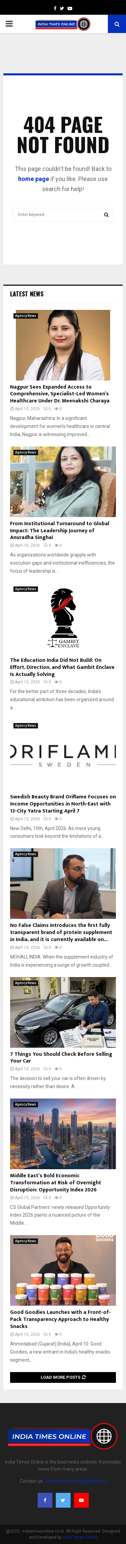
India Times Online (79, 1537)
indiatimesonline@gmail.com (75, 1481)
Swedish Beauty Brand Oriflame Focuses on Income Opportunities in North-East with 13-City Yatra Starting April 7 (63, 804)
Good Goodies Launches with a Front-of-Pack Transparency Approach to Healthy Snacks (60, 1319)
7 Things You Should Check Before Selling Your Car (61, 1058)
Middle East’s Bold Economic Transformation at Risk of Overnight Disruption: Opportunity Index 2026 (55, 1182)
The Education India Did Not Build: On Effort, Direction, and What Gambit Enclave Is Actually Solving (62, 667)
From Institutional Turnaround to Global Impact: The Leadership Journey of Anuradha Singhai (59, 530)
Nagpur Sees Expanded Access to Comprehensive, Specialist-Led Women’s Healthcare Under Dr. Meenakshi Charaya (60, 394)
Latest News (26, 293)
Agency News (25, 316)
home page (33, 178)
